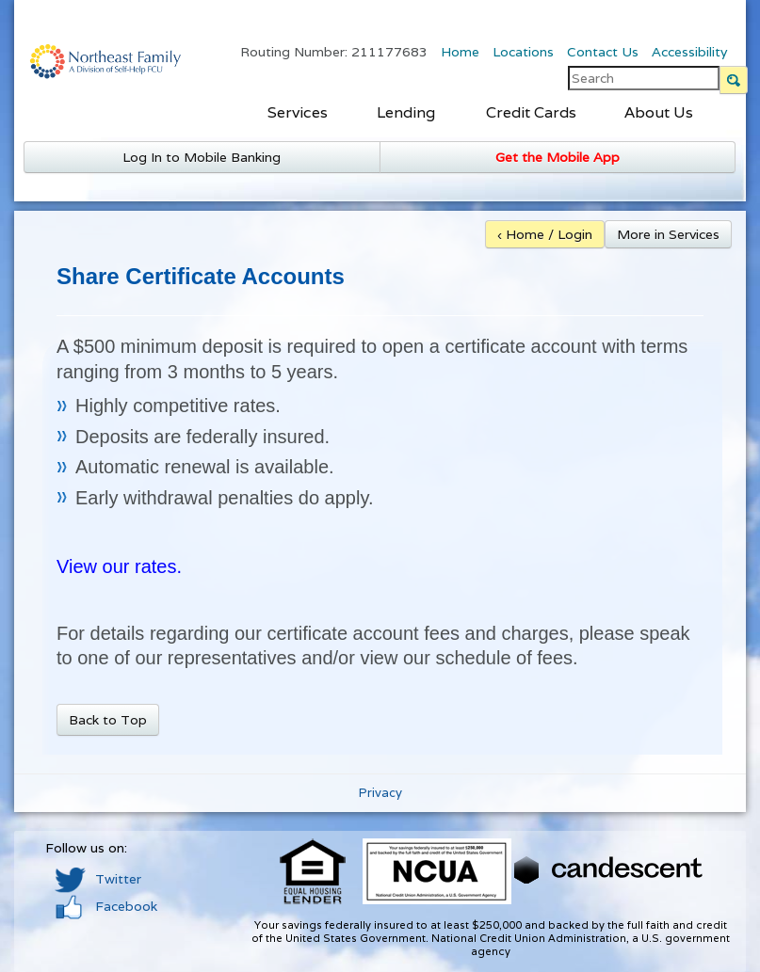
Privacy (380, 793)
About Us (658, 112)
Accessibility (689, 51)
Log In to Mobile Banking (201, 157)
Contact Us (603, 51)
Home (460, 51)
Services (297, 112)
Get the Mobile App (557, 157)
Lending (406, 112)
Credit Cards (531, 112)
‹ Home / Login (544, 234)
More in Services (668, 234)
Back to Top (108, 719)
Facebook (106, 906)
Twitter (98, 878)
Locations (523, 51)
